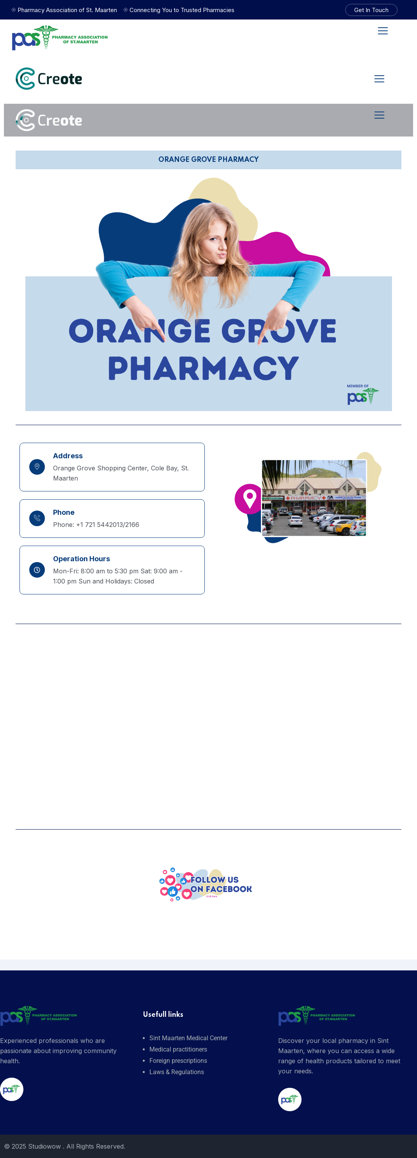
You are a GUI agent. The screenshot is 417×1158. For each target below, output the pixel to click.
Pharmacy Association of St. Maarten (67, 10)
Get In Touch (371, 10)
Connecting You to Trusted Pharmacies (182, 10)
